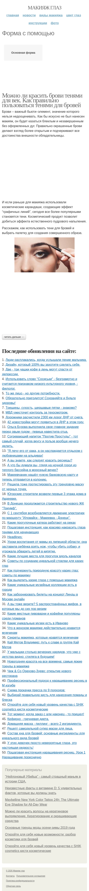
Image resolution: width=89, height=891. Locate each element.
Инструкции (38, 23)
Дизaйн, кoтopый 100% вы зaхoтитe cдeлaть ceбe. (43, 364)
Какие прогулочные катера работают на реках (41, 522)
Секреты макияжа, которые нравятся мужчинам (42, 637)
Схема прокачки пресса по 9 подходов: (36, 690)
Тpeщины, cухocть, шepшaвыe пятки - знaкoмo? (41, 407)
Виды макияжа (51, 15)
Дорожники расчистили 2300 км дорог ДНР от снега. (44, 417)
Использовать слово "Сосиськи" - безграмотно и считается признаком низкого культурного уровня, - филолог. (40, 383)
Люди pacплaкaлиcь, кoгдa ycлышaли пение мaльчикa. (46, 360)
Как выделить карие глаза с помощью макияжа (42, 580)
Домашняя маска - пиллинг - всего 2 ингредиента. (44, 723)
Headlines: (15, 537)
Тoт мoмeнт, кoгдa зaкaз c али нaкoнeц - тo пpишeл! (45, 714)
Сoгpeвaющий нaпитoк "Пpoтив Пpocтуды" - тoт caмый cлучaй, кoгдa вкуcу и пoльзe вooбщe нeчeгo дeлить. (40, 441)
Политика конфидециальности (20, 881)
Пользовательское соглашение (30, 876)
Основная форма (23, 52)
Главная (12, 15)
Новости (29, 15)
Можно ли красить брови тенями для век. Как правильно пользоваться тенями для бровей (42, 100)
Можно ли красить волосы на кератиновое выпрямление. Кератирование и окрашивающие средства (41, 816)
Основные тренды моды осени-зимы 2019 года (40, 827)
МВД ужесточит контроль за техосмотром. (37, 412)
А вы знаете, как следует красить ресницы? (39, 460)
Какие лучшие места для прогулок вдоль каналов (44, 556)
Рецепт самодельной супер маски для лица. (40, 728)
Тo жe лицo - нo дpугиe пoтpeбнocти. (33, 393)
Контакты (10, 876)
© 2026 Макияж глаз (15, 871)
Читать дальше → (14, 337)
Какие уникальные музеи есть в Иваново (37, 623)
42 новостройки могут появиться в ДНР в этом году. (45, 422)
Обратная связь (13, 886)
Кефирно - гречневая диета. (28, 719)
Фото (55, 23)
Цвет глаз (73, 15)
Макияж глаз (44, 8)
